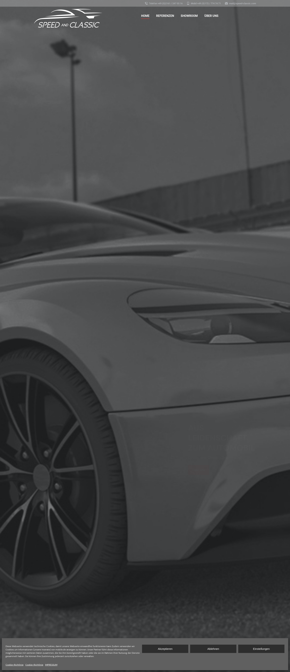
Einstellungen (261, 648)
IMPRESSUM (51, 664)
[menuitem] (145, 16)
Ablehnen (213, 648)
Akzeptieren (165, 648)
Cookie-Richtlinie (14, 664)
